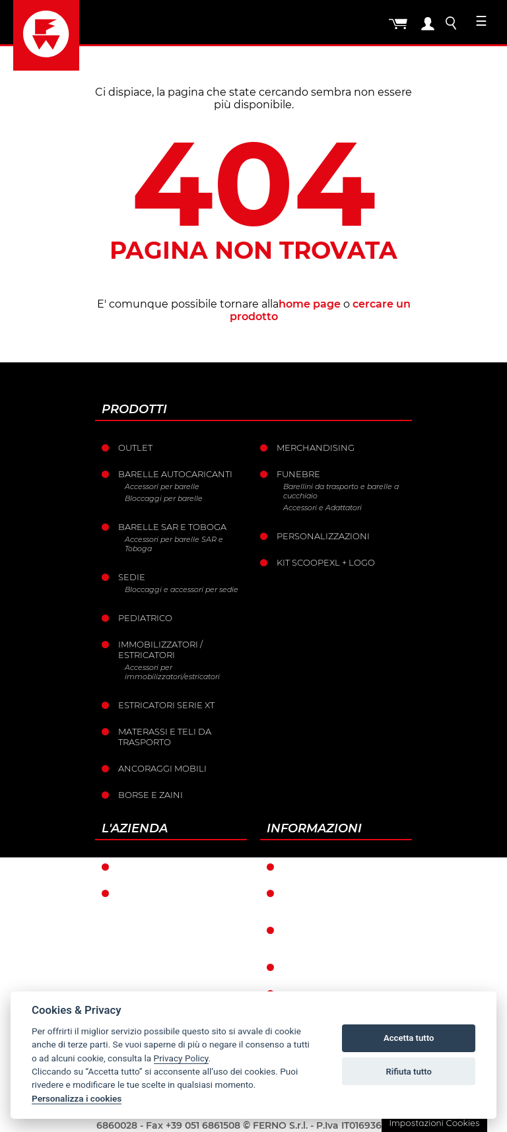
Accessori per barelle (162, 486)
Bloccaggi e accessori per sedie (181, 589)
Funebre (298, 474)
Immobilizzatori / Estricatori (160, 649)
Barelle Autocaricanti (175, 474)
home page (310, 304)
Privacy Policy (181, 1058)
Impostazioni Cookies (434, 1123)
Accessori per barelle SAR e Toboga (174, 544)
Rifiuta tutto (409, 1072)
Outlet (135, 447)
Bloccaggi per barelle (164, 498)
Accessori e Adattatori (322, 507)
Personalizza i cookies (76, 1098)
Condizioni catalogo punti (336, 935)
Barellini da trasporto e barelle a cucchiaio (341, 491)
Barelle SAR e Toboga (172, 526)
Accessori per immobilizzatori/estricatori (172, 672)
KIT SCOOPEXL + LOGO (326, 562)
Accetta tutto (409, 1038)
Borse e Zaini (150, 794)
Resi (293, 967)
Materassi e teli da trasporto (164, 736)
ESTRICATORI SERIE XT (166, 705)
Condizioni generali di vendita (340, 898)
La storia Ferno (157, 893)
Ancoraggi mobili (162, 768)
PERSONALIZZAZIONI (323, 536)
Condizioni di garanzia (340, 866)
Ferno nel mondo (163, 866)
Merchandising (316, 447)
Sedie (131, 577)
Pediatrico (145, 618)
